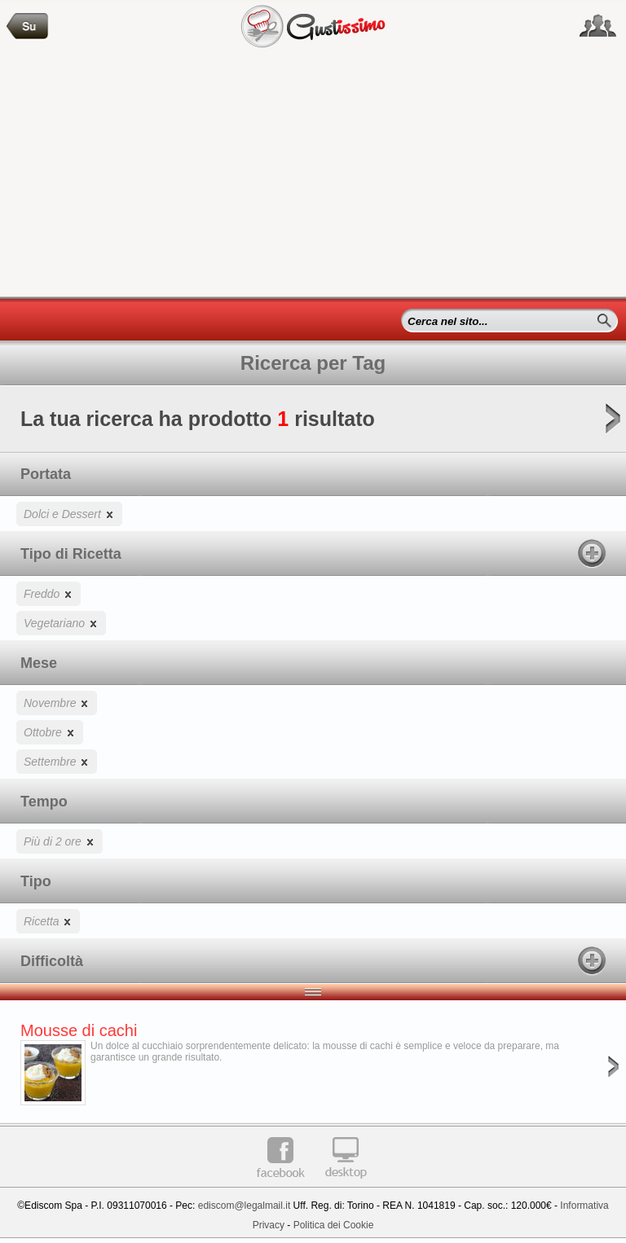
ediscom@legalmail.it (244, 1205)
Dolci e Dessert (69, 513)
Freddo (48, 593)
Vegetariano (61, 623)
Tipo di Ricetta (313, 553)
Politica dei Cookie (333, 1225)
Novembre (57, 702)
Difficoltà (313, 960)
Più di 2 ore (59, 841)
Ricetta (48, 921)
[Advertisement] (313, 174)
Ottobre (50, 732)
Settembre (57, 761)
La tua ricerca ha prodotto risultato (313, 424)
